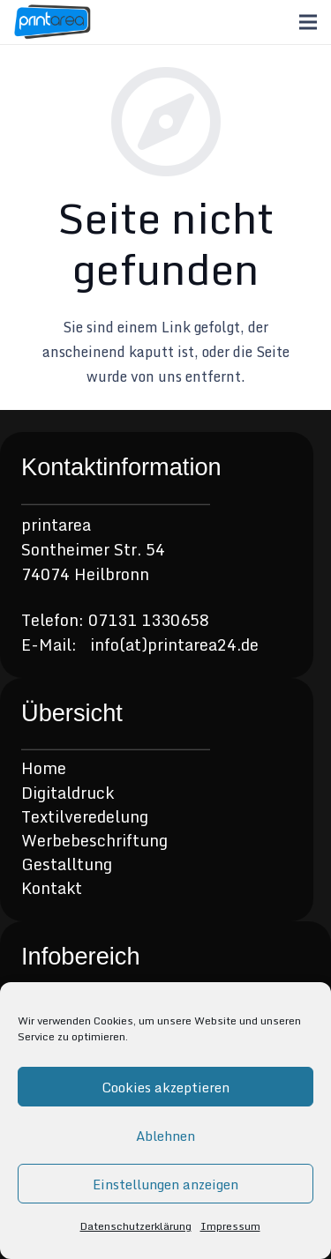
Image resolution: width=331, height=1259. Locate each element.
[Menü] (308, 22)
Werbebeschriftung (94, 840)
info (104, 644)
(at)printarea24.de (189, 644)
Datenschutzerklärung (136, 1226)
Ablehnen (165, 1135)
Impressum (230, 1226)
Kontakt (51, 888)
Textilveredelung (84, 816)
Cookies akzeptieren (165, 1087)
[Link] (52, 22)
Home (43, 768)
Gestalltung (66, 864)
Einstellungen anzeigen (165, 1184)
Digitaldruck (67, 792)
